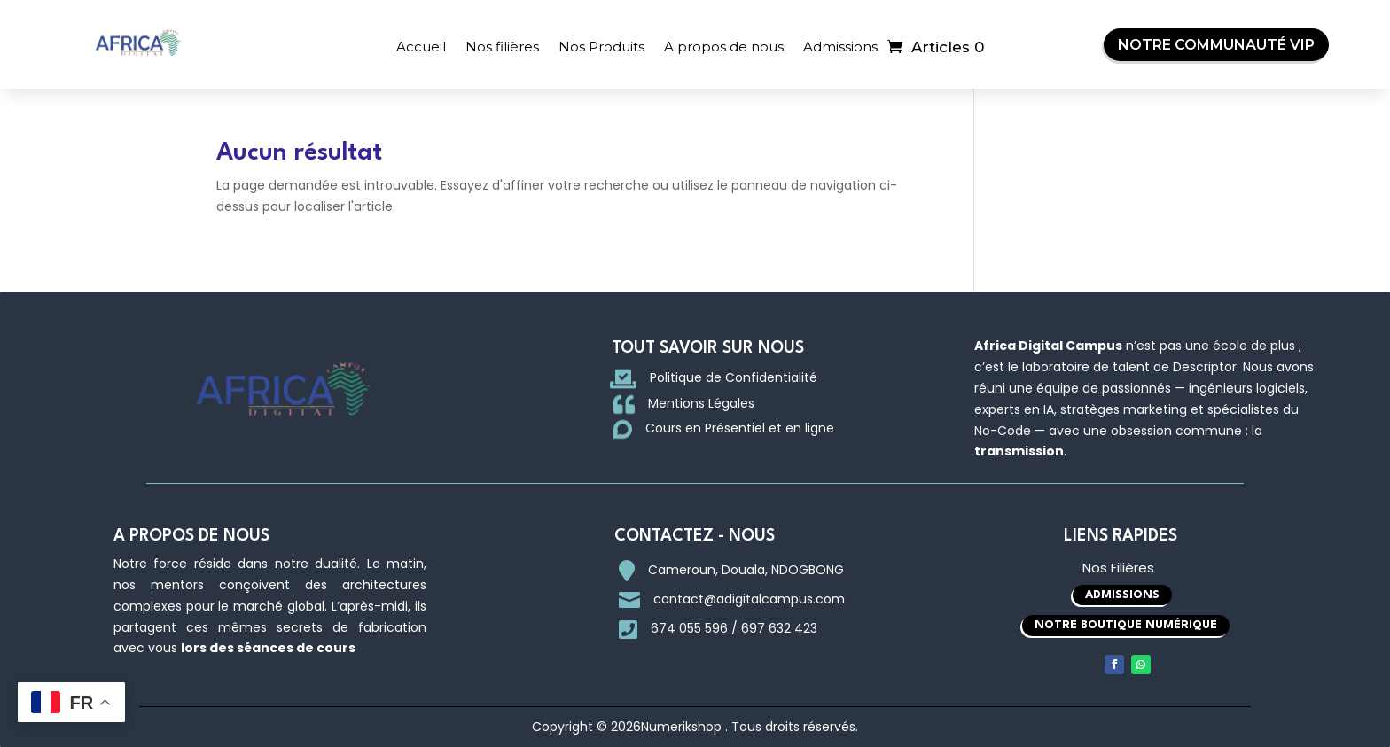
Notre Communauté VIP (1216, 44)
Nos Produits (601, 46)
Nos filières (502, 46)
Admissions (840, 46)
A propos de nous (724, 46)
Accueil (421, 46)
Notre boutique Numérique (1126, 625)
